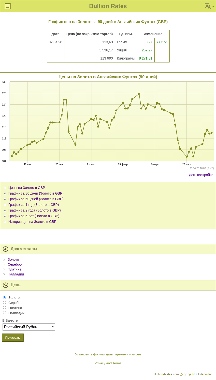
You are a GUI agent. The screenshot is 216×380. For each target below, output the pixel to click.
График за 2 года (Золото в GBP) (34, 210)
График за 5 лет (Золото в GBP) (33, 216)
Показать (12, 337)
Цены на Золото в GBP (26, 188)
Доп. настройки (201, 175)
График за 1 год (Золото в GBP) (33, 205)
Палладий (16, 274)
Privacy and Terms (108, 363)
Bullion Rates (108, 6)
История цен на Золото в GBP (32, 222)
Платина (14, 269)
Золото (13, 259)
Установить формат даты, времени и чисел (108, 354)
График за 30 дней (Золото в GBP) (36, 193)
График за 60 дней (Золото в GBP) (36, 199)
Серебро (15, 264)
